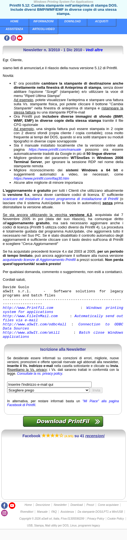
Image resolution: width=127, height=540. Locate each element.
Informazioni (43, 21)
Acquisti (101, 21)
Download (72, 21)
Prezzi (90, 515)
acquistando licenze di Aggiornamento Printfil (39, 260)
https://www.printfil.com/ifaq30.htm (41, 178)
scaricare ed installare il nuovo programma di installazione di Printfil (60, 199)
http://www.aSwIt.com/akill (31, 342)
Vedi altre (94, 50)
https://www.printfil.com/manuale (55, 149)
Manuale (42, 522)
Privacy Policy (95, 529)
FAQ (54, 522)
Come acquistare (108, 515)
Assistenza (14, 29)
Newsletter (60, 515)
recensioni (95, 446)
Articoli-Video (43, 29)
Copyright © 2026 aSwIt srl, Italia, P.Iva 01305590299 (51, 529)
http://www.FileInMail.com (30, 322)
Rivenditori (26, 522)
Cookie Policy (115, 529)
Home (14, 21)
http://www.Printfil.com (28, 312)
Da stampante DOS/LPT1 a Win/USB (100, 522)
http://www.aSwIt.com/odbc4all (34, 332)
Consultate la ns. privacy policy (39, 384)
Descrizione (43, 515)
